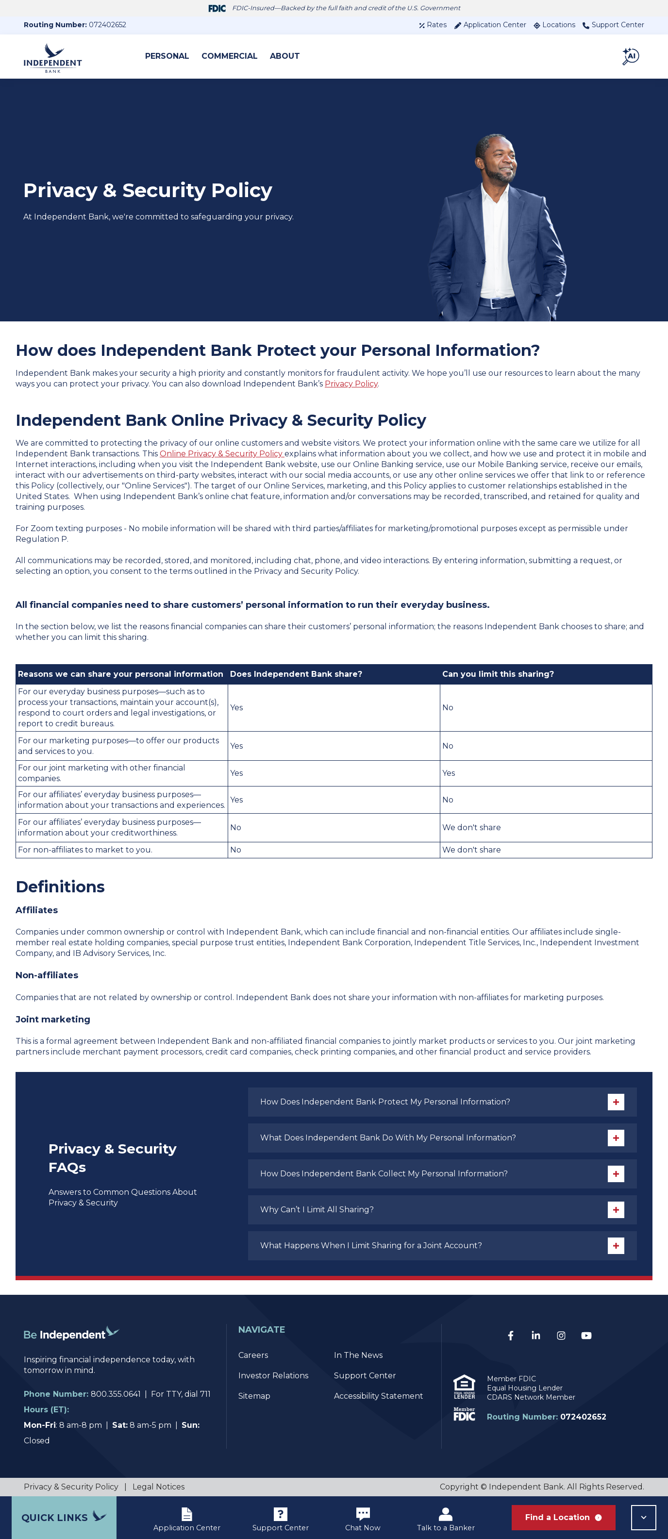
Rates (433, 24)
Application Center (490, 24)
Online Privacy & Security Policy (222, 453)
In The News (358, 1355)
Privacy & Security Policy (71, 1486)
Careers (253, 1355)
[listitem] (334, 566)
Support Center (613, 24)
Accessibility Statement (378, 1396)
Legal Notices (158, 1486)
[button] (631, 56)
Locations (554, 24)
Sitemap (254, 1396)
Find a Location (563, 1517)
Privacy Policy (351, 383)
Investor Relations (273, 1375)
